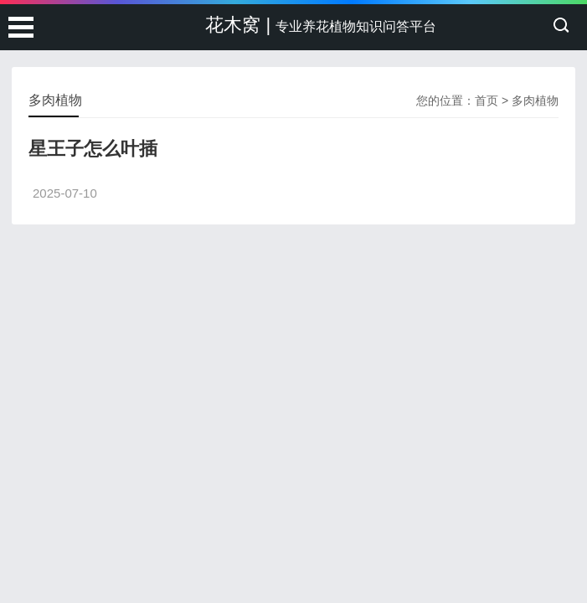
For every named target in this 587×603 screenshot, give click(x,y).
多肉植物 (535, 100)
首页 (486, 100)
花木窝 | (320, 24)
